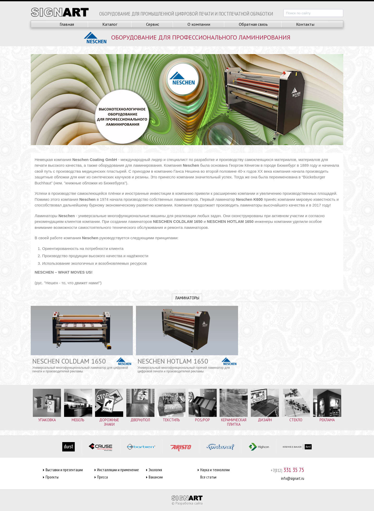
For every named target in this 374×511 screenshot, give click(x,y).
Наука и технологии (215, 469)
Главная (67, 24)
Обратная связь (253, 24)
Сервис (152, 24)
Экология (155, 469)
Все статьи (208, 477)
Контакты (305, 24)
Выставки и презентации (64, 469)
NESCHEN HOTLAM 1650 (173, 361)
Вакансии (156, 477)
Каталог (109, 24)
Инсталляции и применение (118, 469)
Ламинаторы (187, 297)
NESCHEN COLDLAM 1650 (69, 361)
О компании (199, 24)
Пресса (102, 477)
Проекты (52, 477)
